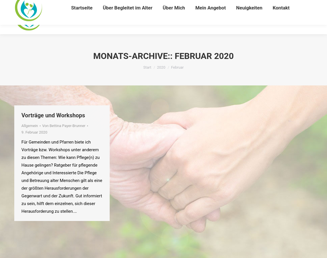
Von (63, 126)
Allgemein (29, 126)
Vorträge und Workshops (53, 115)
